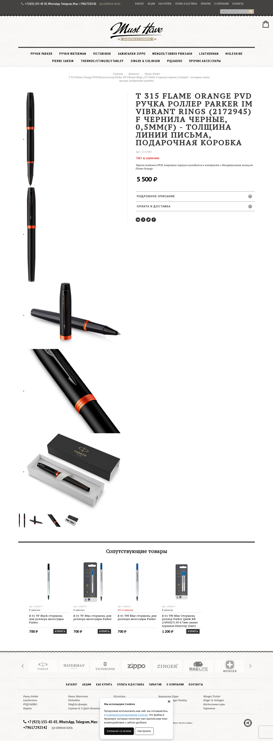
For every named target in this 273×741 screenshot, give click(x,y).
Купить (60, 631)
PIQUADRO (174, 61)
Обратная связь (110, 3)
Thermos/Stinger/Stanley (102, 61)
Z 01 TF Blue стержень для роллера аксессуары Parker (92, 617)
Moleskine (233, 54)
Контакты (237, 3)
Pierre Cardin (63, 61)
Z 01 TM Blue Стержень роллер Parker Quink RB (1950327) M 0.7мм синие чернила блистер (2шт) (180, 621)
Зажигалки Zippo (132, 54)
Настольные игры (214, 704)
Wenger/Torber (211, 696)
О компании (221, 3)
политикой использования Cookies (127, 714)
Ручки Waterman (72, 54)
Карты (27, 708)
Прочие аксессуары (205, 61)
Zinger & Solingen (145, 61)
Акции (151, 3)
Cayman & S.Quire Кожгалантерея (89, 708)
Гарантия (206, 3)
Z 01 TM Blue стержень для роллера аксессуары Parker (137, 617)
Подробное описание (194, 196)
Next (250, 666)
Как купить (165, 3)
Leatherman (209, 54)
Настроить (144, 731)
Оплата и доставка (186, 3)
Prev (23, 666)
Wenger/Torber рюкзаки (172, 54)
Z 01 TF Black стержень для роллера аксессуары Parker (46, 619)
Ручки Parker (42, 54)
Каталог (139, 3)
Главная (118, 73)
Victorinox (102, 54)
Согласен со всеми (119, 731)
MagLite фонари (77, 704)
